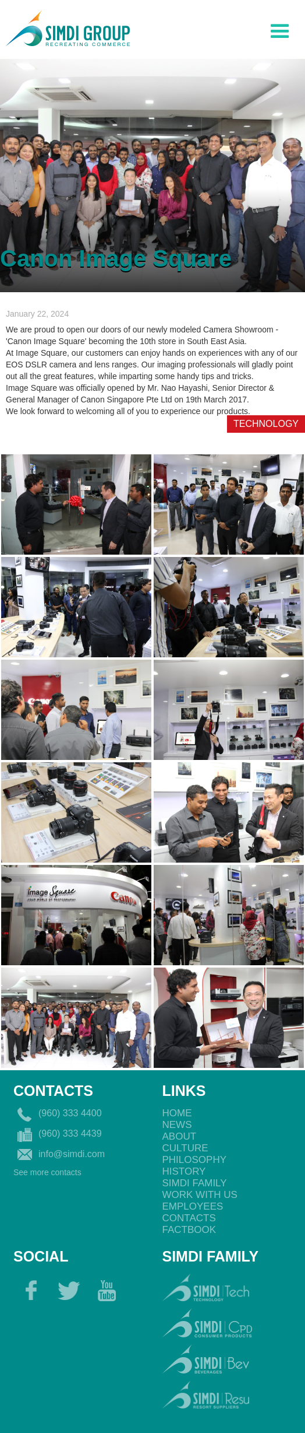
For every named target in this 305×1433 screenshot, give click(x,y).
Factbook (189, 1229)
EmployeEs (193, 1206)
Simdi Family (194, 1183)
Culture (185, 1148)
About (179, 1136)
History (184, 1171)
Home (177, 1113)
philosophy (194, 1159)
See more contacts (47, 1172)
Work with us (199, 1194)
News (177, 1124)
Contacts (189, 1218)
